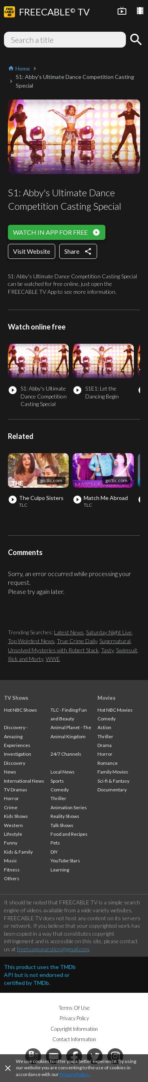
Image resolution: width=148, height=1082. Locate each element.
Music (10, 861)
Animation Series (69, 807)
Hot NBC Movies (115, 710)
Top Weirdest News (31, 641)
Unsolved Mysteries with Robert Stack (53, 650)
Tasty (107, 650)
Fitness (12, 870)
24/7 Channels (66, 754)
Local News (63, 772)
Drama (104, 745)
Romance (107, 763)
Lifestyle (13, 834)
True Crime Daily (77, 641)
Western (13, 825)
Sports (57, 781)
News (10, 772)
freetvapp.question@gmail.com (53, 949)
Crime (10, 807)
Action (104, 727)
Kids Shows (16, 816)
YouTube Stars (65, 861)
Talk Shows (62, 825)
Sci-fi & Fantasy (113, 781)
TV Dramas (15, 790)
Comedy (60, 790)
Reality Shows (65, 816)
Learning (60, 870)
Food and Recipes (69, 834)
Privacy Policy (74, 1074)
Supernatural (115, 641)
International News (24, 781)
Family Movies (112, 772)
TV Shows (16, 698)
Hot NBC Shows (20, 710)
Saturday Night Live (109, 632)
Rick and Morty (25, 658)
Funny (10, 843)
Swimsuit (126, 650)
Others (11, 878)
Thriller (58, 798)
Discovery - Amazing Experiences (17, 736)
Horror (11, 798)
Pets (55, 843)
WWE (53, 658)
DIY (54, 852)
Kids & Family (18, 852)
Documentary (112, 790)
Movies (106, 698)
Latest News (69, 632)
